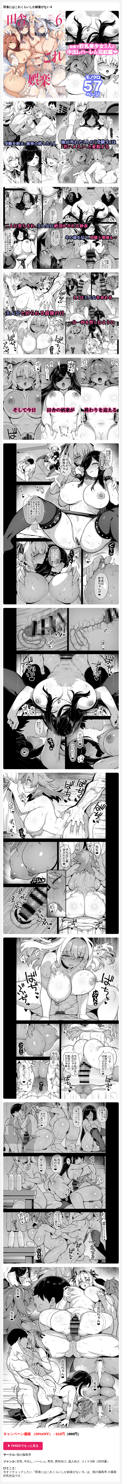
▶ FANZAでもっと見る (23, 1445)
